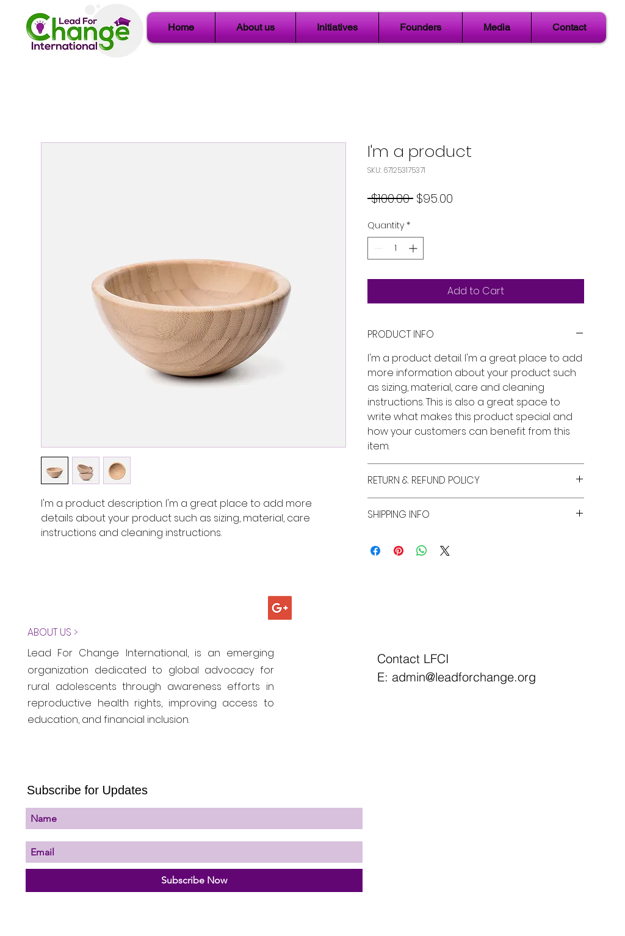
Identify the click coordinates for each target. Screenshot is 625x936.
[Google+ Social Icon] (280, 608)
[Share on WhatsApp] (421, 550)
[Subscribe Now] (194, 880)
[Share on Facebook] (375, 550)
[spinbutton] (395, 248)
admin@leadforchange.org (464, 676)
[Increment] (414, 248)
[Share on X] (445, 550)
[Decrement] (377, 248)
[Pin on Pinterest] (398, 550)
